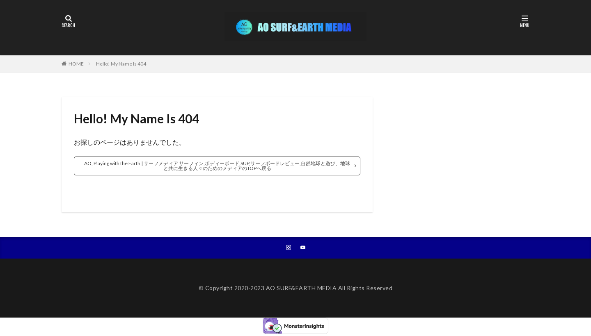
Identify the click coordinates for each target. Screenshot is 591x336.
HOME (76, 64)
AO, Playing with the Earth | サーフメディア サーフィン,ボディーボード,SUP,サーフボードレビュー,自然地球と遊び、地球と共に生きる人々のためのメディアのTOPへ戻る (217, 165)
